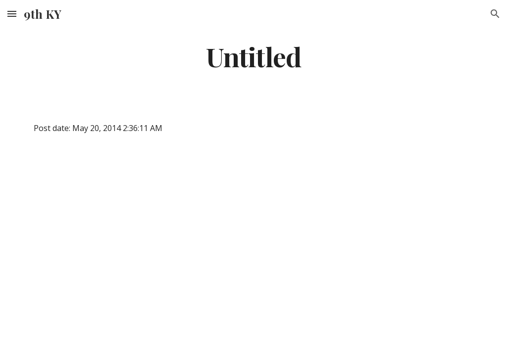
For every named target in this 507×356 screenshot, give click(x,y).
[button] (12, 13)
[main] (254, 56)
